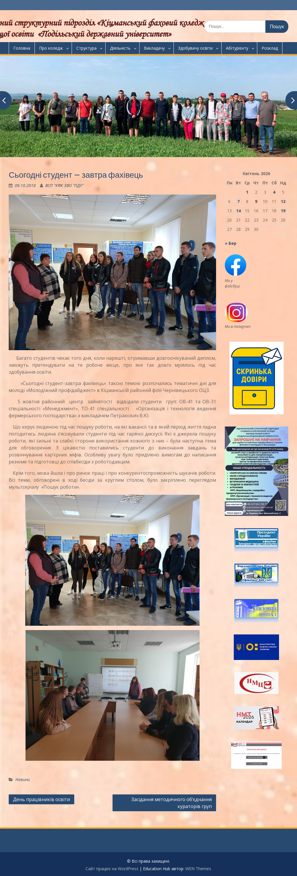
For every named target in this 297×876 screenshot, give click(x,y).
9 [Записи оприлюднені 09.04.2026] (256, 201)
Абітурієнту (237, 48)
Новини (22, 779)
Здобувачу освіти (195, 48)
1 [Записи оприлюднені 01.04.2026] (247, 192)
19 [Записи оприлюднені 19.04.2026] (283, 210)
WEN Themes (198, 868)
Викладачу (154, 48)
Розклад (270, 48)
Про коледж (51, 48)
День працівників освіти (41, 799)
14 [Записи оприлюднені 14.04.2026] (238, 210)
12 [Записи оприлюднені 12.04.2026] (283, 201)
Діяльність (120, 48)
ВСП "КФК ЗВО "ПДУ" (64, 185)
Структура (86, 48)
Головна (21, 48)
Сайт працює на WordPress (112, 868)
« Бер (230, 243)
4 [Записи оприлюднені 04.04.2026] (274, 192)
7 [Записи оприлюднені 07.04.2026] (238, 201)
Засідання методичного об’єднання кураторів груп (171, 803)
